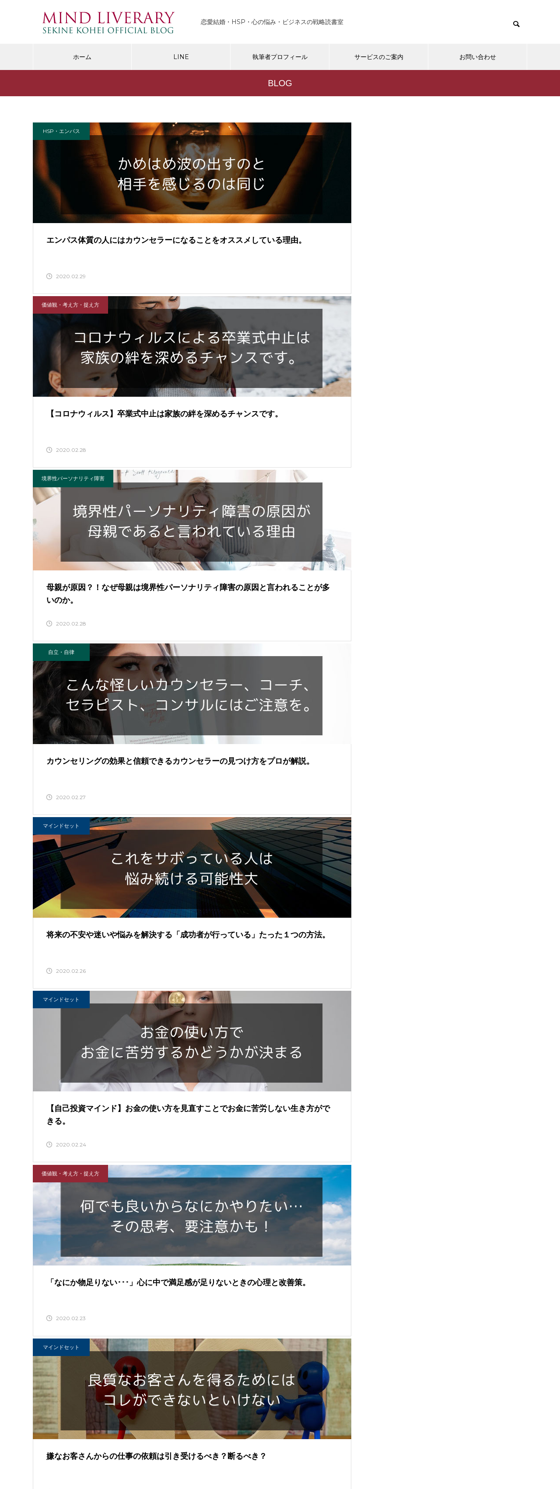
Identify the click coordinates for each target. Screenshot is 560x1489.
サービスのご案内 (378, 57)
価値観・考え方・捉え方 (241, 131)
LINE (181, 57)
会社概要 (173, 1448)
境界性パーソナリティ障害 (413, 131)
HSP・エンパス (61, 131)
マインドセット (232, 320)
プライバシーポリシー (232, 1448)
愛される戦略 (61, 1076)
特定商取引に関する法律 (312, 1448)
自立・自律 (61, 320)
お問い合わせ (477, 57)
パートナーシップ (233, 698)
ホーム (82, 57)
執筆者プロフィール (280, 57)
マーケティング (402, 887)
